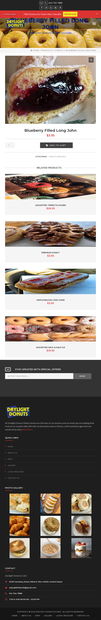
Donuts (59, 50)
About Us (12, 453)
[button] (91, 60)
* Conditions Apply (9, 14)
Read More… (28, 429)
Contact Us (13, 478)
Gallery (12, 465)
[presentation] (25, 388)
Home (36, 50)
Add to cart (58, 145)
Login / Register (15, 472)
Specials (61, 157)
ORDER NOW (70, 14)
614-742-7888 (53, 3)
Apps (10, 459)
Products (47, 50)
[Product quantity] (10, 145)
